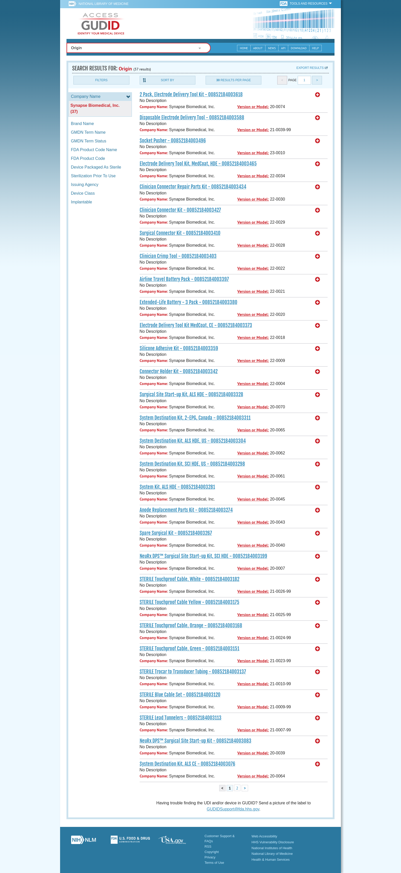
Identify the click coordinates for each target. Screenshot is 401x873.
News (272, 48)
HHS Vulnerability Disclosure (273, 842)
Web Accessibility (264, 836)
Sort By (167, 80)
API (283, 48)
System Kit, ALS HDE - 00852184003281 (177, 487)
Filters (101, 80)
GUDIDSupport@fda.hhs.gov (233, 809)
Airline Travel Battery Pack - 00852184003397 (184, 279)
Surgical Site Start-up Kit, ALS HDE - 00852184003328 (191, 394)
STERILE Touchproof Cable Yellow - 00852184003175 (189, 602)
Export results (310, 68)
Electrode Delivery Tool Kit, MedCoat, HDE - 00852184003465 (198, 164)
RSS (208, 846)
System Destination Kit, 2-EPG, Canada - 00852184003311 (195, 418)
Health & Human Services (271, 859)
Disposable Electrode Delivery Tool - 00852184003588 (192, 118)
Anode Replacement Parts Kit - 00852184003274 (186, 510)
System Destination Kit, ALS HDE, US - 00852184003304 (193, 441)
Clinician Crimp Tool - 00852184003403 (178, 256)
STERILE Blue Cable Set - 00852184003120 (180, 695)
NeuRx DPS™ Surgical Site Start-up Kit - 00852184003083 (195, 741)
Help (315, 48)
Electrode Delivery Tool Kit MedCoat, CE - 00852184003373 (196, 325)
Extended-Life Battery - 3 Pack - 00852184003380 (188, 302)
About (258, 48)
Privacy (210, 857)
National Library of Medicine (103, 4)
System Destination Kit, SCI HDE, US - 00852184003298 (192, 464)
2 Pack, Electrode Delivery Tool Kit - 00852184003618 (191, 94)
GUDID (101, 23)
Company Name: (154, 106)
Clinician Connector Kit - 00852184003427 (180, 210)
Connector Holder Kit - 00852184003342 (179, 371)
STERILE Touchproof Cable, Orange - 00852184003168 (191, 625)
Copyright (212, 852)
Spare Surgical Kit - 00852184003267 (176, 533)
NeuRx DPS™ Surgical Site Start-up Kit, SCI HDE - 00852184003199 (203, 556)
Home (244, 48)
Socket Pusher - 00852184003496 (173, 141)
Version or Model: (253, 106)
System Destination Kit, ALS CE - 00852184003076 (187, 764)
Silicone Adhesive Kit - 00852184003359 (179, 348)
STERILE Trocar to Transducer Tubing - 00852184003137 (193, 672)
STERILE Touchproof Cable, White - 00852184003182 (189, 579)
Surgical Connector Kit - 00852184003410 (180, 233)
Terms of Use (214, 863)
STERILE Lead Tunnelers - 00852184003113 (180, 718)
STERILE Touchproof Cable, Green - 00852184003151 (189, 649)
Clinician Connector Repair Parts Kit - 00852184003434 (193, 187)
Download (299, 48)
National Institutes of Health (272, 848)
